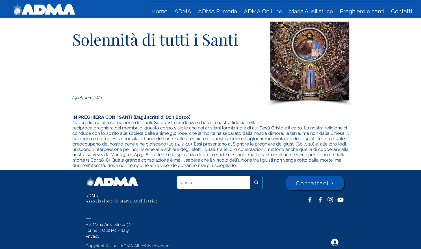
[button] (183, 9)
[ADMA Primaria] (320, 199)
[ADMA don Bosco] (310, 199)
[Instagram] (330, 199)
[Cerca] (209, 182)
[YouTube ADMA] (340, 199)
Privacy (92, 236)
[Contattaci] (315, 183)
